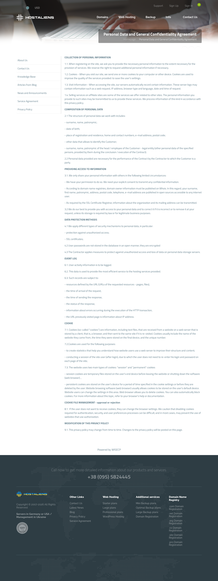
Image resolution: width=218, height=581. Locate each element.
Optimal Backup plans (148, 507)
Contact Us (76, 503)
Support (158, 5)
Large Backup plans (147, 512)
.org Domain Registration (175, 522)
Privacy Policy (77, 516)
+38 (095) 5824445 (109, 476)
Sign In (189, 5)
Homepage (129, 39)
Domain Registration (147, 516)
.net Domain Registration (175, 515)
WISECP (116, 450)
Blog (72, 512)
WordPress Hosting (113, 516)
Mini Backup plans (146, 503)
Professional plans (113, 512)
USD (37, 8)
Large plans (109, 507)
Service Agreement (80, 521)
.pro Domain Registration (175, 543)
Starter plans (110, 503)
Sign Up (173, 5)
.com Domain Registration (176, 507)
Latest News (77, 507)
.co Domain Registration (175, 529)
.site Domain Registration (176, 536)
